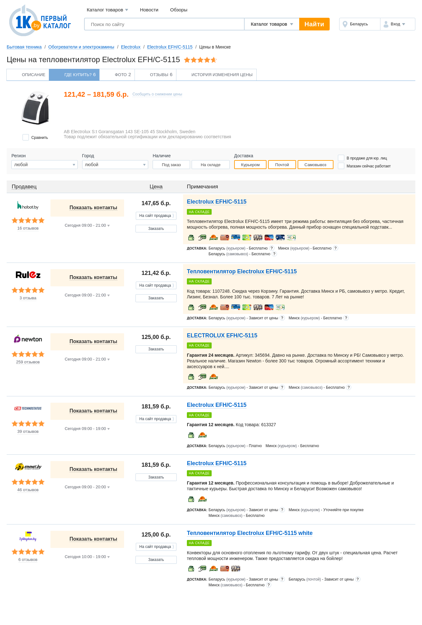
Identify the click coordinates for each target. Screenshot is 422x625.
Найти (314, 24)
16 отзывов (27, 228)
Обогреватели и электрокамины (81, 46)
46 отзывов (27, 490)
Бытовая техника (24, 46)
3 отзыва (27, 298)
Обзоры (178, 9)
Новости (149, 9)
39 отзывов (27, 431)
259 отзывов (28, 362)
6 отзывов (27, 559)
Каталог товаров (108, 10)
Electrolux (130, 46)
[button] (397, 24)
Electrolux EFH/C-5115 (170, 46)
